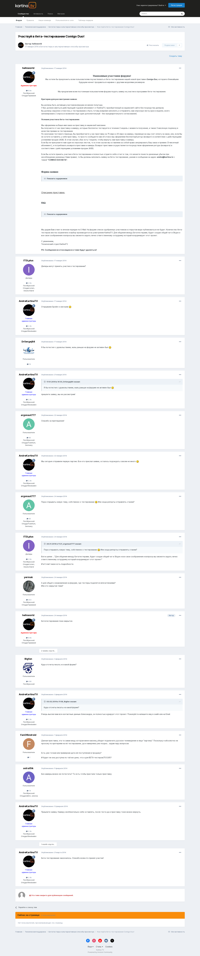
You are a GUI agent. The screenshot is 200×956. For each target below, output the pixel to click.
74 (29, 791)
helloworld (37, 44)
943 (28, 600)
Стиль (99, 947)
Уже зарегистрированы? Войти (151, 5)
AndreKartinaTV (28, 301)
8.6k (29, 91)
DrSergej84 (28, 341)
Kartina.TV (100, 950)
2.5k (29, 283)
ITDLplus (28, 260)
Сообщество (23, 15)
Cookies (108, 947)
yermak (28, 577)
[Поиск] (152, 14)
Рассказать (153, 45)
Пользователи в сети (65, 20)
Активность (38, 14)
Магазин (61, 14)
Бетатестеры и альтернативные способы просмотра (64, 46)
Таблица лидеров (85, 20)
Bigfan (28, 658)
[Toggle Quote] (45, 382)
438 (28, 681)
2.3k (29, 326)
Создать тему (175, 56)
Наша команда (45, 20)
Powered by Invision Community (100, 952)
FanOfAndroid (28, 735)
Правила (30, 20)
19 (29, 364)
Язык (90, 947)
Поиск (50, 14)
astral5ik (28, 768)
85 (29, 438)
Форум (19, 20)
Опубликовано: (53, 68)
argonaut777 (28, 415)
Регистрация (176, 5)
